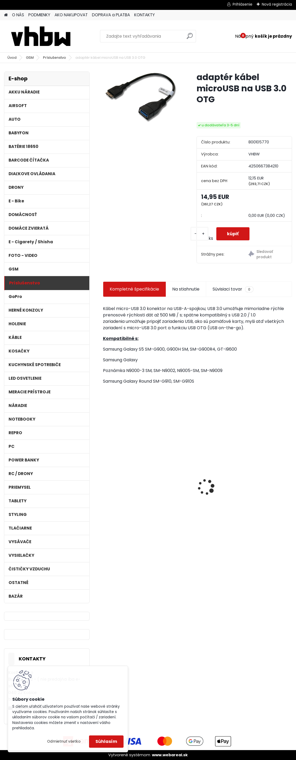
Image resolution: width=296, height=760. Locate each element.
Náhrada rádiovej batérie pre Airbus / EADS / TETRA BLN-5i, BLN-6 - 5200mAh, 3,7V (197, 483)
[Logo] (41, 36)
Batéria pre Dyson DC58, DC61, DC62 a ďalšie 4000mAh (132, 488)
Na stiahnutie (185, 289)
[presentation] (106, 477)
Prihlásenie (242, 4)
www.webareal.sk (170, 755)
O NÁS (18, 15)
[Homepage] (6, 15)
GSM (30, 57)
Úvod (12, 57)
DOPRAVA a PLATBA (111, 15)
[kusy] (199, 233)
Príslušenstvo (54, 57)
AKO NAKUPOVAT (71, 15)
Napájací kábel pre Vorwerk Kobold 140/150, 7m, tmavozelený (260, 482)
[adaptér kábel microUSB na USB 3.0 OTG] (141, 97)
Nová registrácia (277, 4)
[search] (190, 38)
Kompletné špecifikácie (134, 289)
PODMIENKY (39, 15)
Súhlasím (106, 741)
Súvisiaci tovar (233, 289)
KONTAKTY (144, 15)
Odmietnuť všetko (63, 741)
